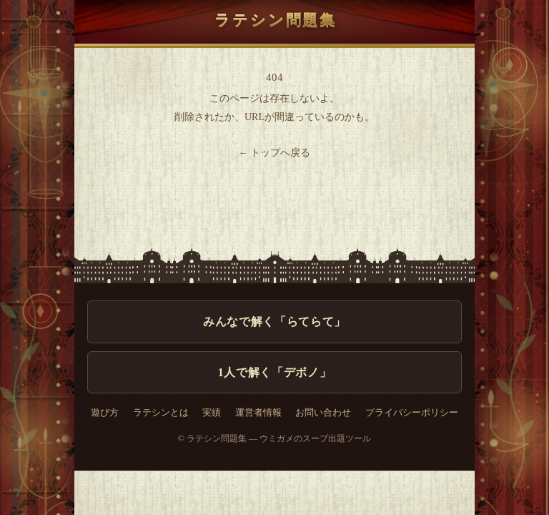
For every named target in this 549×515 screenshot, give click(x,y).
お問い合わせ (323, 413)
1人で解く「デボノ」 (274, 372)
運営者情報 (258, 413)
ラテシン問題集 (274, 20)
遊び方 (105, 413)
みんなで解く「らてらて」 (274, 321)
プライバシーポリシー (411, 413)
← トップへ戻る (275, 152)
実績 (211, 413)
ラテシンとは (161, 413)
